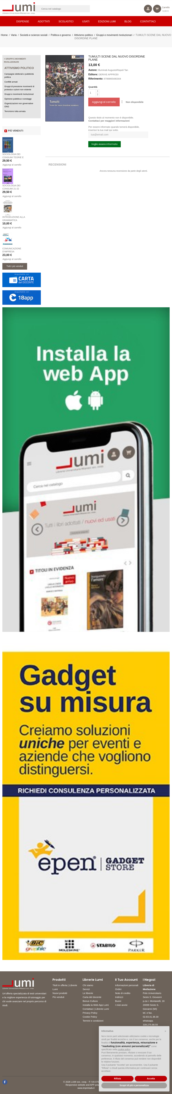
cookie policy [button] (124, 1049)
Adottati (44, 21)
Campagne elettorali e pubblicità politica (19, 75)
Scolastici (65, 21)
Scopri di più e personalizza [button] (134, 1085)
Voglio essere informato (104, 144)
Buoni (118, 1001)
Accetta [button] (151, 1078)
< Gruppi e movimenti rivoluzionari (15, 60)
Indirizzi (119, 997)
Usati (85, 21)
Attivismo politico (19, 68)
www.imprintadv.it (85, 1088)
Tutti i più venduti (14, 266)
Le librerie (88, 993)
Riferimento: (95, 78)
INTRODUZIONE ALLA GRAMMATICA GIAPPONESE (13, 220)
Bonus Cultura (90, 1001)
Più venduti (58, 997)
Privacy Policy (90, 1012)
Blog (127, 21)
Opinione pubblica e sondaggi (17, 99)
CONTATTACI (148, 21)
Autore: (92, 70)
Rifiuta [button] (117, 1078)
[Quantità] (92, 92)
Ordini (118, 989)
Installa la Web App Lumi (96, 1005)
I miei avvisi (121, 1005)
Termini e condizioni (93, 1020)
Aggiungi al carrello (12, 164)
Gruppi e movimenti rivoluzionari (19, 94)
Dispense (22, 21)
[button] (165, 1031)
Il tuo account (126, 979)
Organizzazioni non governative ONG (18, 105)
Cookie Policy (90, 1016)
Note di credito (122, 993)
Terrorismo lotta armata (15, 111)
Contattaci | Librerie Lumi (96, 1009)
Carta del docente (92, 997)
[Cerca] (66, 8)
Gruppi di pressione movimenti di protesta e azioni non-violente (19, 88)
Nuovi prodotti (59, 993)
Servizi (86, 989)
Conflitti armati (10, 82)
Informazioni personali (126, 985)
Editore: (93, 74)
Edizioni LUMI (107, 21)
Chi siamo (88, 985)
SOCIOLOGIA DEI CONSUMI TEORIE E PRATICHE (13, 157)
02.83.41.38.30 (151, 1016)
